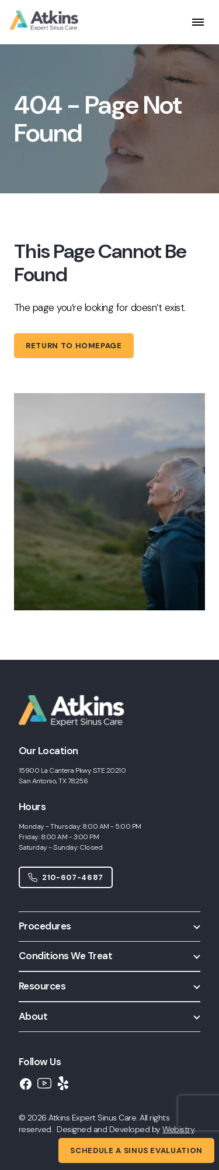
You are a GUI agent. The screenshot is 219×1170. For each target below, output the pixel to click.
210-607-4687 (65, 877)
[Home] (79, 737)
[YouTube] (44, 1083)
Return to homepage (74, 346)
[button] (109, 926)
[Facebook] (26, 1083)
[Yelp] (63, 1083)
